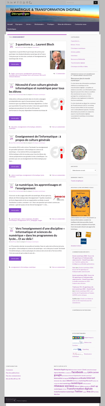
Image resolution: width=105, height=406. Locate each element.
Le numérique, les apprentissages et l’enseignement (38, 186)
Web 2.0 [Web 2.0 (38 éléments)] (90, 392)
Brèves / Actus (75, 44)
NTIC (28, 220)
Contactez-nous (80, 24)
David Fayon (20, 47)
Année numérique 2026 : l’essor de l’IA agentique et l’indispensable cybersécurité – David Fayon (83, 258)
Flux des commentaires (13, 376)
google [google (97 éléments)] (58, 375)
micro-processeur (33, 75)
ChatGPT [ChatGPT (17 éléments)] (79, 369)
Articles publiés (75, 52)
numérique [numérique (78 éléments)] (77, 383)
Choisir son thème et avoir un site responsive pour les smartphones (82, 300)
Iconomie (12, 75)
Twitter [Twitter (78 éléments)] (79, 391)
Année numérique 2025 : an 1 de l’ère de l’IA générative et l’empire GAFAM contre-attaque (83, 293)
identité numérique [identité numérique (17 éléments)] (87, 375)
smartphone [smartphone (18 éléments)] (87, 386)
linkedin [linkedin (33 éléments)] (69, 381)
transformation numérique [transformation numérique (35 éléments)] (64, 392)
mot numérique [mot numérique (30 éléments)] (65, 383)
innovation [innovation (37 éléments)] (58, 378)
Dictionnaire (39, 24)
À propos (19, 24)
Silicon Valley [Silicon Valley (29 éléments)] (79, 386)
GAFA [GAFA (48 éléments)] (89, 372)
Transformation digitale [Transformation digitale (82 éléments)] (80, 388)
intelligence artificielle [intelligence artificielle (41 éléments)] (77, 378)
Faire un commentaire (58, 127)
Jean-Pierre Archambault (17, 94)
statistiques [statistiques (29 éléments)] (58, 389)
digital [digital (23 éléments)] (56, 372)
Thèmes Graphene (22, 400)
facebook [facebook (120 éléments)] (77, 372)
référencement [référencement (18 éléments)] (87, 383)
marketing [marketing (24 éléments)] (82, 381)
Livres (29, 24)
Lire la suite (15, 64)
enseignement (28, 73)
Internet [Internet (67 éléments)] (91, 378)
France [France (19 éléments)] (85, 372)
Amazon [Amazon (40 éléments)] (57, 369)
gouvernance (37, 73)
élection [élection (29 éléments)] (57, 394)
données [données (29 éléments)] (62, 372)
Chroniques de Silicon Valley (79, 66)
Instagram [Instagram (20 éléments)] (65, 378)
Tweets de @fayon (77, 181)
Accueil (9, 24)
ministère (39, 127)
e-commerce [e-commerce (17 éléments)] (68, 372)
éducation (14, 127)
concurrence (19, 73)
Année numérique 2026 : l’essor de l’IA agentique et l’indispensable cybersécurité (83, 269)
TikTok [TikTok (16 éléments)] (64, 389)
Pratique (51, 24)
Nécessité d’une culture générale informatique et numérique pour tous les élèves (36, 88)
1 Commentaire (60, 73)
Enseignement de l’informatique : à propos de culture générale (38, 138)
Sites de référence (65, 24)
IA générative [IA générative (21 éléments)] (77, 375)
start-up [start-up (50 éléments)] (94, 386)
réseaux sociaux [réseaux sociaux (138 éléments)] (64, 385)
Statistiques (11, 29)
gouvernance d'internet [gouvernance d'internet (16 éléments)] (67, 375)
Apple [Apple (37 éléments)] (63, 369)
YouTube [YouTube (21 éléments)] (96, 392)
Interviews (74, 55)
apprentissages (16, 219)
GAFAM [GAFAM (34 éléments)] (96, 372)
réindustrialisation (14, 76)
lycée (42, 175)
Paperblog (81, 349)
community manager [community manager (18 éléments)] (91, 369)
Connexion (9, 370)
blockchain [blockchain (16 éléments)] (74, 369)
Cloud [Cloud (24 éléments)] (84, 369)
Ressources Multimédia (78, 59)
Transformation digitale (78, 63)
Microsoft (42, 75)
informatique (31, 127)
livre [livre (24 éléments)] (74, 381)
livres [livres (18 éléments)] (77, 380)
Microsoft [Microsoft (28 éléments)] (89, 381)
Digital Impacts (83, 337)
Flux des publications (12, 373)
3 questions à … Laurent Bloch (34, 44)
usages (40, 220)
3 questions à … (75, 41)
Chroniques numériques (38, 94)
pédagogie (34, 220)
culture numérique (16, 175)
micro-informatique (21, 75)
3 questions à (35, 47)
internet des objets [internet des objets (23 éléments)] (60, 381)
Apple (13, 73)
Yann (73, 267)
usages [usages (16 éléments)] (84, 391)
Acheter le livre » (76, 246)
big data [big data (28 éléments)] (68, 369)
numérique (12, 128)
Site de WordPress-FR (13, 379)
